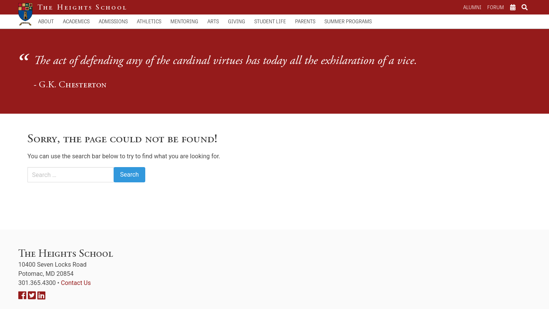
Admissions (113, 21)
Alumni (472, 7)
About (46, 21)
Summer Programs (348, 21)
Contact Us (76, 282)
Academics (76, 21)
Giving (236, 21)
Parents (305, 21)
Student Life (270, 21)
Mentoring (184, 21)
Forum (495, 7)
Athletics (149, 21)
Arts (213, 21)
